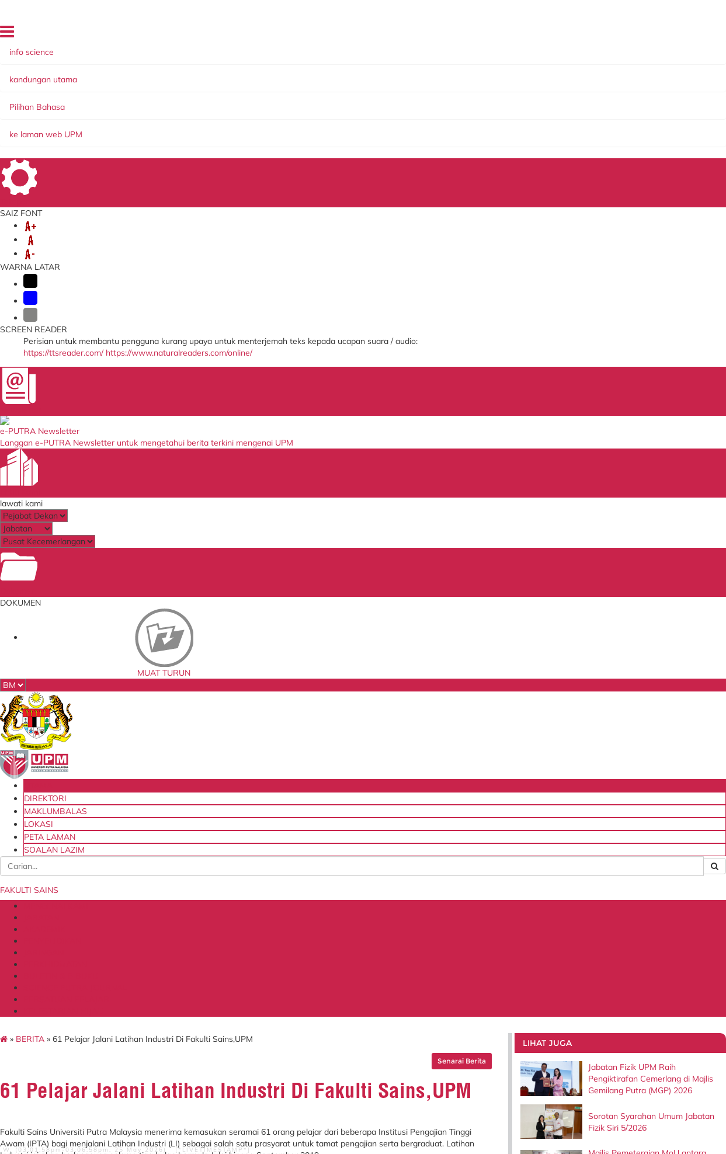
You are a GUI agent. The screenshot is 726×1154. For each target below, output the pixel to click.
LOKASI (538, 34)
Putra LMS (209, 919)
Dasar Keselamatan (299, 1102)
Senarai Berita (435, 168)
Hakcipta (136, 1102)
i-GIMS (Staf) (214, 883)
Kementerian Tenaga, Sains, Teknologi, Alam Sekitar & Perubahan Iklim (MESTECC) (359, 937)
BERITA (95, 146)
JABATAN (175, 101)
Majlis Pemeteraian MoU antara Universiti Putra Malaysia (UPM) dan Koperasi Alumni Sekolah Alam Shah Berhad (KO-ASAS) (604, 289)
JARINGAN (357, 101)
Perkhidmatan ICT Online (235, 989)
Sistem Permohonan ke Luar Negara (240, 934)
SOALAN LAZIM (633, 34)
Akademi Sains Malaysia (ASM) (353, 961)
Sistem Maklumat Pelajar (234, 907)
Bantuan (240, 1102)
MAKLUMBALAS (492, 34)
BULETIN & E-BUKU (509, 101)
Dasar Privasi (88, 1102)
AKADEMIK (228, 101)
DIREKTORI (440, 34)
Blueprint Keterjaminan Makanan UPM (470, 887)
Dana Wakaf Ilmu (460, 903)
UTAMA (402, 34)
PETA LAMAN (580, 34)
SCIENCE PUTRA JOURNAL (129, 112)
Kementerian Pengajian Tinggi (351, 887)
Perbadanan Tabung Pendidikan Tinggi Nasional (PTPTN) (358, 910)
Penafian (200, 1102)
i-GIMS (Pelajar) (218, 895)
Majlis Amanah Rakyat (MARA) (350, 980)
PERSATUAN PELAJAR (241, 112)
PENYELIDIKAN (292, 101)
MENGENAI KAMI (109, 101)
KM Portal (208, 950)
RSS (168, 1102)
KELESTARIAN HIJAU (340, 112)
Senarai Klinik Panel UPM (473, 926)
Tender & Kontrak (460, 914)
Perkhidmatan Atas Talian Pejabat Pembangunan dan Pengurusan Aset (240, 969)
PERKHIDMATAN (424, 101)
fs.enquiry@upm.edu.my (555, 486)
